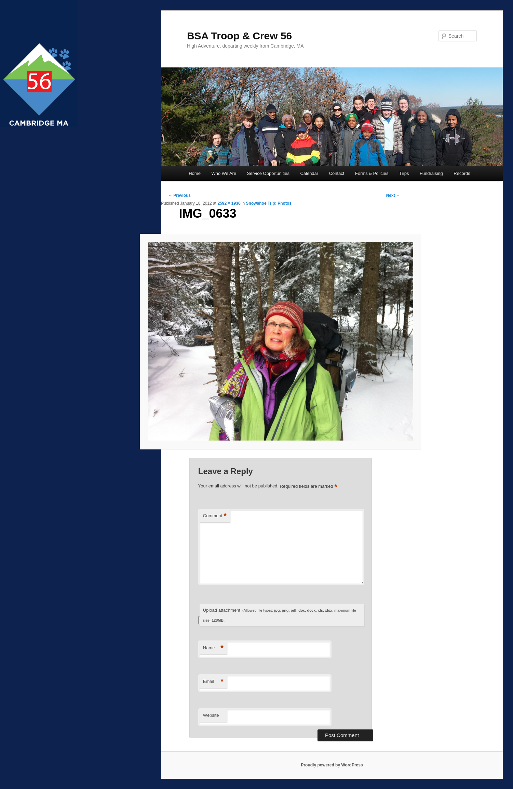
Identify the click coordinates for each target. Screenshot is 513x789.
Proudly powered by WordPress (332, 765)
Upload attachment (279, 615)
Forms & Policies (372, 173)
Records (462, 173)
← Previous (179, 195)
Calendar (309, 173)
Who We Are (223, 173)
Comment (215, 516)
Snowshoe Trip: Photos (269, 203)
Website (211, 715)
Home (195, 173)
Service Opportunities (268, 173)
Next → (393, 195)
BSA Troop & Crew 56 (239, 35)
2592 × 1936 (228, 203)
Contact (337, 173)
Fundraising (431, 173)
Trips (404, 173)
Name (213, 648)
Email (213, 682)
